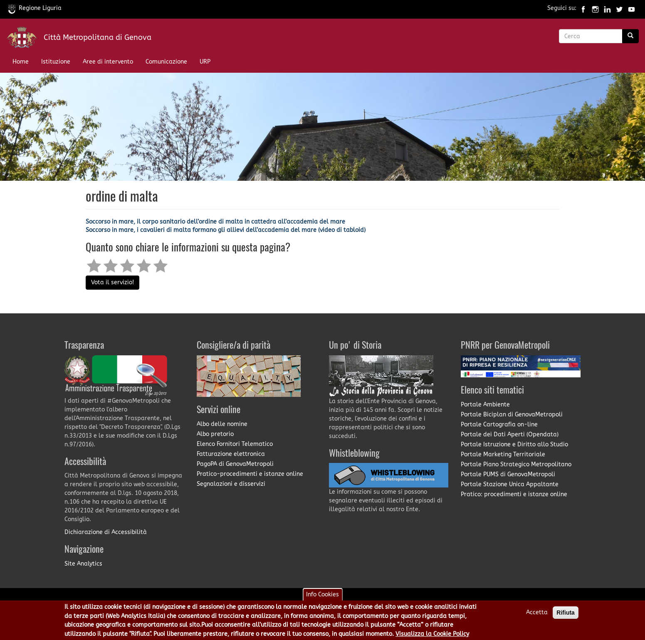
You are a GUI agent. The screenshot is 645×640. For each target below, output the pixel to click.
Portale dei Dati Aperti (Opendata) (510, 434)
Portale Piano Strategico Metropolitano (516, 464)
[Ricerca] (630, 36)
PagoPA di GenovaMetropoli (235, 464)
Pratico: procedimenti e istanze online (514, 494)
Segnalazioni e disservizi (231, 483)
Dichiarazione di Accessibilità (105, 532)
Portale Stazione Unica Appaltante (510, 484)
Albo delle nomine (222, 424)
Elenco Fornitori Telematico (235, 444)
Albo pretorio (215, 434)
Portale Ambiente (485, 404)
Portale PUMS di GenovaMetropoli (508, 474)
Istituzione (55, 61)
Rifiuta (565, 615)
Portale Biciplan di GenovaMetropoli (512, 414)
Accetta (537, 614)
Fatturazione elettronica (231, 454)
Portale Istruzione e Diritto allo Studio (514, 444)
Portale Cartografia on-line (499, 424)
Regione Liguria (35, 8)
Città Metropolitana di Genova (97, 37)
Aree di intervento (108, 61)
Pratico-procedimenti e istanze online (250, 474)
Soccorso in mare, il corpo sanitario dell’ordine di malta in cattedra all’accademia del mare (215, 221)
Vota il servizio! (112, 282)
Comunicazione (166, 61)
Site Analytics (83, 563)
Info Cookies (322, 597)
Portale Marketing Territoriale (503, 454)
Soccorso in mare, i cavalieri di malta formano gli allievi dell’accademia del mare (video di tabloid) (226, 230)
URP (205, 61)
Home (20, 61)
